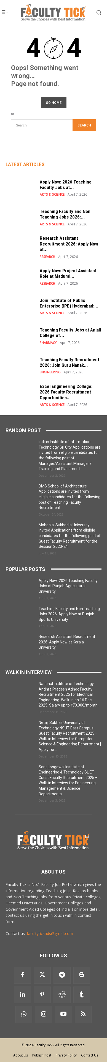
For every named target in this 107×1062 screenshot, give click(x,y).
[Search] (84, 125)
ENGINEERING (50, 372)
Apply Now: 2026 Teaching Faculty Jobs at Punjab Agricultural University (68, 586)
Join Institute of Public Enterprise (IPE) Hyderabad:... (69, 303)
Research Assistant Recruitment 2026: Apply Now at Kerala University (67, 641)
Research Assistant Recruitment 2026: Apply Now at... (69, 243)
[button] (95, 12)
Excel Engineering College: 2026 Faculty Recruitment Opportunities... (66, 392)
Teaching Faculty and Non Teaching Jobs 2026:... (65, 214)
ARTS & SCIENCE (52, 194)
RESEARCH (47, 256)
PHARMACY (48, 342)
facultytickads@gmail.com (50, 933)
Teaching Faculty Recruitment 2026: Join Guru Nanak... (69, 362)
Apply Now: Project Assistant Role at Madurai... (68, 273)
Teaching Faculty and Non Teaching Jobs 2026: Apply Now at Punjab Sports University (69, 614)
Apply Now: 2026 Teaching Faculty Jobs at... (66, 184)
